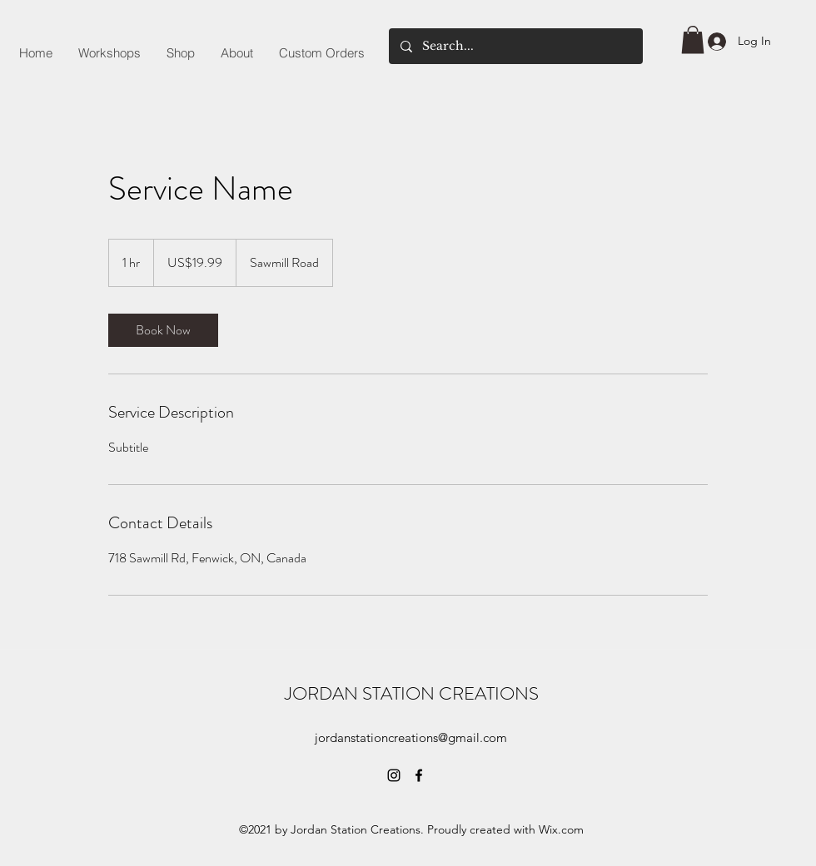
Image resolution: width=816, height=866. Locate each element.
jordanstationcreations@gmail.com (411, 737)
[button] (692, 39)
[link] (163, 330)
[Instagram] (394, 775)
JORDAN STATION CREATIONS (412, 693)
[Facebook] (418, 775)
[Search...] (515, 46)
